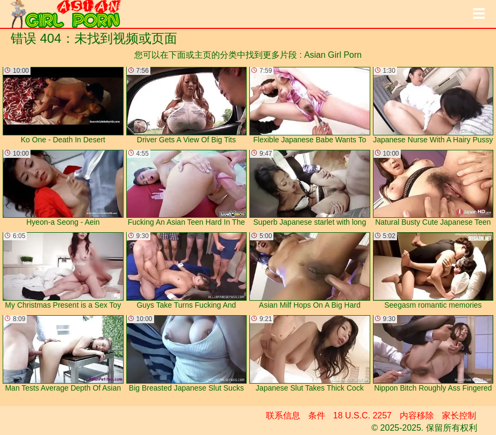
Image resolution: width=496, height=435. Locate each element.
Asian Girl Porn (333, 54)
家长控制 (459, 415)
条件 (316, 415)
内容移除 (417, 415)
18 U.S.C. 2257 (362, 415)
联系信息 (283, 415)
